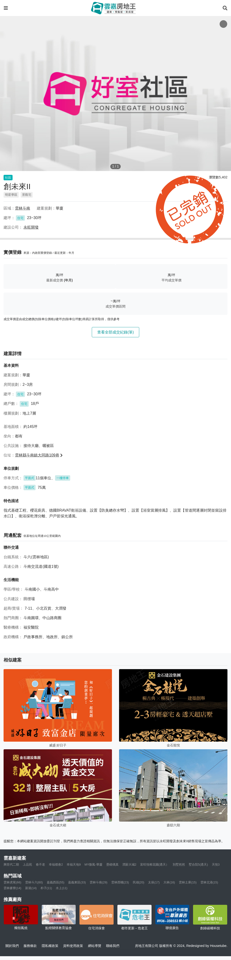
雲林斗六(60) (34, 882)
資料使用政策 (73, 946)
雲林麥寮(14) (12, 888)
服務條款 (30, 946)
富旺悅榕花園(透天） (154, 864)
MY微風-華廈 (93, 864)
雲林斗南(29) (98, 882)
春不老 (40, 864)
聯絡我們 (112, 946)
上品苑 (27, 864)
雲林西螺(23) (120, 882)
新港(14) (31, 888)
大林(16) (169, 882)
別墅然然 (179, 864)
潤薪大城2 (129, 864)
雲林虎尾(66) (12, 882)
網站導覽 (94, 946)
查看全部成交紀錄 (115, 332)
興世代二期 (11, 864)
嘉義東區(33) (77, 882)
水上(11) (61, 888)
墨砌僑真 (112, 864)
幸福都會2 (56, 864)
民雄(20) (138, 882)
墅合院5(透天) (198, 864)
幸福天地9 (74, 864)
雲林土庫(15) (188, 882)
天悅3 (216, 864)
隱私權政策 (50, 946)
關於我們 (12, 946)
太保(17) (154, 882)
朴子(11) (46, 888)
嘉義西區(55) (56, 882)
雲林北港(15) (209, 882)
